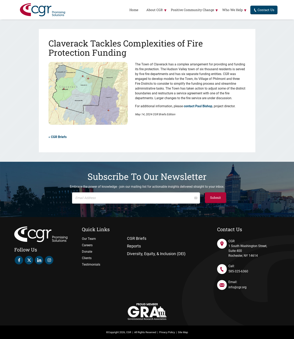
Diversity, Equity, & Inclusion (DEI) (156, 253)
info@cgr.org (237, 287)
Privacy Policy (167, 332)
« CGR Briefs (57, 137)
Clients (87, 258)
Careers (87, 245)
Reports (134, 246)
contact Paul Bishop (198, 106)
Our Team (89, 239)
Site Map (183, 332)
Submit (215, 197)
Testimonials (91, 264)
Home (133, 10)
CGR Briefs (136, 238)
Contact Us (264, 10)
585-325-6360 (238, 271)
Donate (87, 251)
